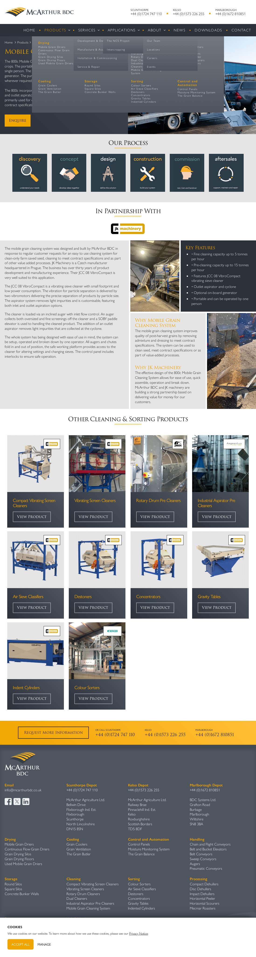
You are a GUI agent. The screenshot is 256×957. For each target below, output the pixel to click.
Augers (195, 863)
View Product (32, 517)
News (179, 30)
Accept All (20, 944)
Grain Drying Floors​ (19, 858)
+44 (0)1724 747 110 (146, 13)
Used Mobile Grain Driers (23, 863)
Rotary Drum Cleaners (83, 893)
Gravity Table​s (138, 903)
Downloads (208, 30)
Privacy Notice (138, 933)
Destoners (135, 893)
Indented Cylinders (141, 908)
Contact (241, 30)
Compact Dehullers (204, 883)
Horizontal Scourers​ (204, 903)
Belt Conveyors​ (201, 853)
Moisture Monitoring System (149, 849)
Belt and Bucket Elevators (208, 849)
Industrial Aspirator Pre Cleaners (90, 903)
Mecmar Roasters (202, 908)
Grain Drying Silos (18, 853)
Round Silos (13, 883)
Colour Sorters (139, 883)
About (155, 30)
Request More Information (53, 732)
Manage (44, 944)
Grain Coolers (76, 844)
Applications (122, 30)
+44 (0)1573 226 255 (188, 13)
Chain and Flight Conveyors (210, 844)
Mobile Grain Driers (19, 844)
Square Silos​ (13, 888)
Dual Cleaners (76, 898)
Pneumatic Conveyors (206, 868)
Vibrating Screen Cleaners (85, 888)
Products (55, 30)
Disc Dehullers (200, 888)
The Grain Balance (141, 853)
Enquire (17, 120)
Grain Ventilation (78, 849)
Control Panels (139, 844)
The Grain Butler (78, 853)
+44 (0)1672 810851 (230, 13)
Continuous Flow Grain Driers (27, 849)
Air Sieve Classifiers (142, 888)
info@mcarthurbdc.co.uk (23, 789)
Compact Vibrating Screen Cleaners (92, 883)
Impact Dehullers (202, 893)
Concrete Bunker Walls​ (22, 893)
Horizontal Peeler (202, 898)
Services (87, 30)
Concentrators (139, 898)
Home (29, 30)
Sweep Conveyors (203, 858)
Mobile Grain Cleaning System (88, 908)
